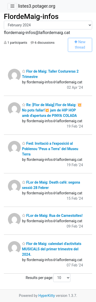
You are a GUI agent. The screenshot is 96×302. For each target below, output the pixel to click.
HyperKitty (46, 296)
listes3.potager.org (36, 6)
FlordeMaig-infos (31, 16)
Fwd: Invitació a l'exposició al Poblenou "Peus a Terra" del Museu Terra (50, 148)
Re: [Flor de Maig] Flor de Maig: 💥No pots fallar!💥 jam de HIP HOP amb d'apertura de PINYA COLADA (52, 110)
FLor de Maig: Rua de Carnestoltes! (52, 216)
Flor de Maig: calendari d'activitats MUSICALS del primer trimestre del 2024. (51, 249)
